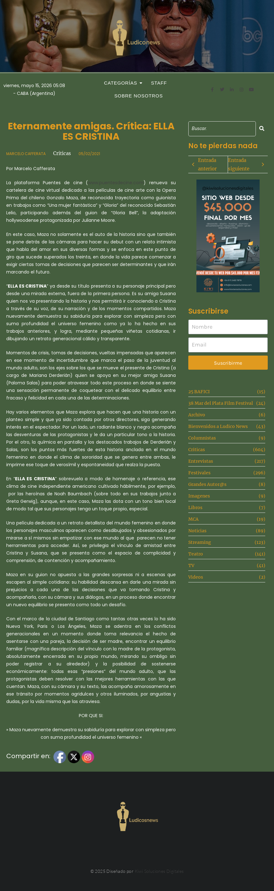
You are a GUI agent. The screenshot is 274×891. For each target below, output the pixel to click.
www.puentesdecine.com (116, 183)
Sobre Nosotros (138, 95)
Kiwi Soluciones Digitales (159, 871)
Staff (159, 83)
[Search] (222, 128)
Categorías (122, 83)
